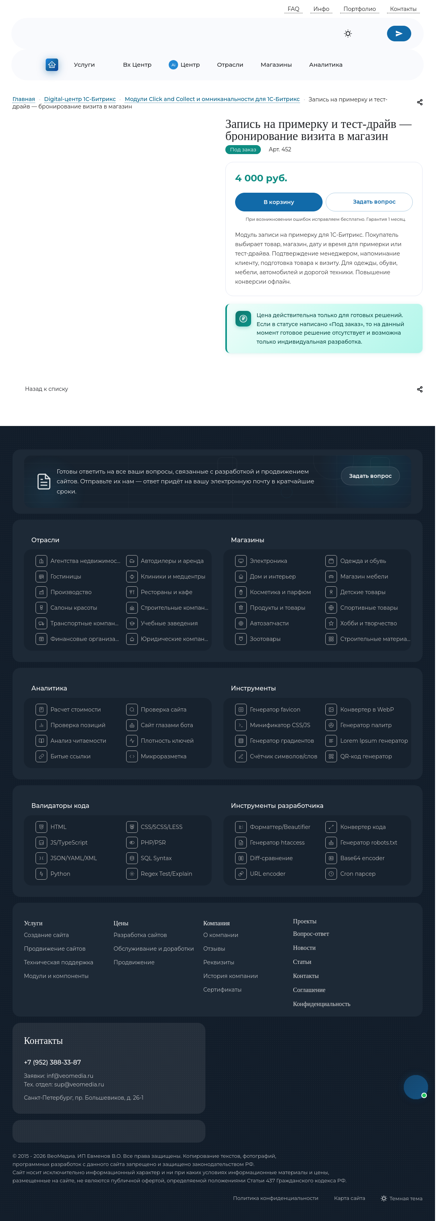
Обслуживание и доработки (154, 948)
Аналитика (49, 688)
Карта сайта (350, 1198)
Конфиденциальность (321, 1004)
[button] (416, 1087)
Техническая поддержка (58, 962)
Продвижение (134, 962)
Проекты (304, 921)
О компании (221, 935)
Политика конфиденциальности (276, 1198)
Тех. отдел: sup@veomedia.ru (64, 1084)
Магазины (247, 540)
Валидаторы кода (60, 805)
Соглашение (309, 990)
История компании (230, 976)
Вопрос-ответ (311, 933)
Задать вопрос (370, 475)
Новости (304, 947)
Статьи (302, 961)
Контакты (306, 975)
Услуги (33, 923)
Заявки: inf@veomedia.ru (58, 1075)
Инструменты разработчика (277, 805)
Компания (216, 923)
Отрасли (45, 540)
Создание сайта (46, 935)
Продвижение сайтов (55, 948)
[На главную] (52, 63)
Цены (121, 923)
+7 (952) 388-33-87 (52, 1062)
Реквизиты (218, 962)
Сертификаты (222, 989)
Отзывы (214, 948)
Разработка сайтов (140, 935)
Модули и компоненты (56, 976)
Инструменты (253, 688)
